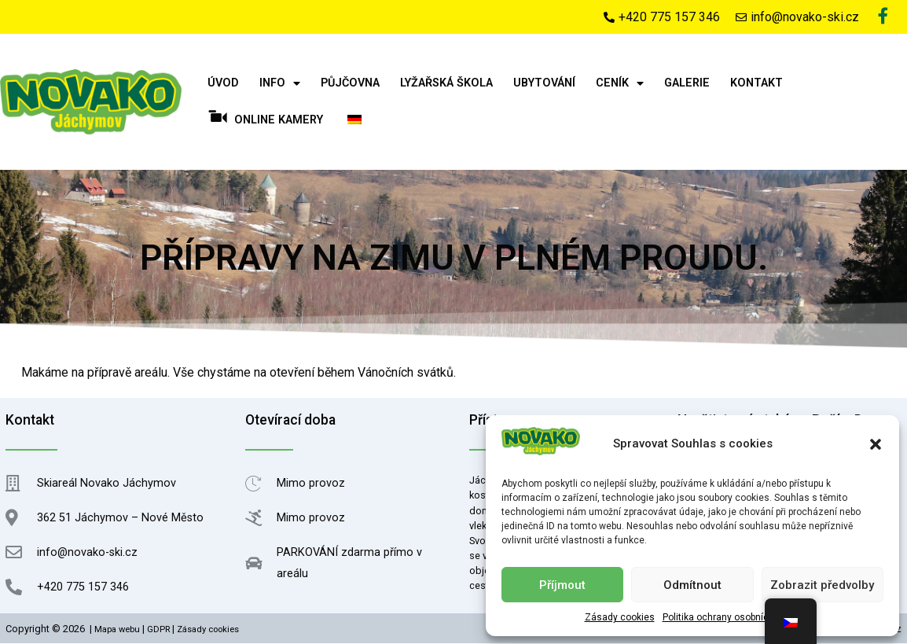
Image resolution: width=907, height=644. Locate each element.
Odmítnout (692, 585)
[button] (875, 444)
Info (279, 84)
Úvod (223, 83)
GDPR (158, 630)
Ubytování (544, 83)
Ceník (620, 84)
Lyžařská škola (446, 83)
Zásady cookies (620, 617)
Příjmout (562, 585)
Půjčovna (350, 83)
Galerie (687, 83)
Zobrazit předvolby (822, 585)
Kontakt (756, 83)
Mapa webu (117, 630)
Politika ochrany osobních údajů (732, 617)
